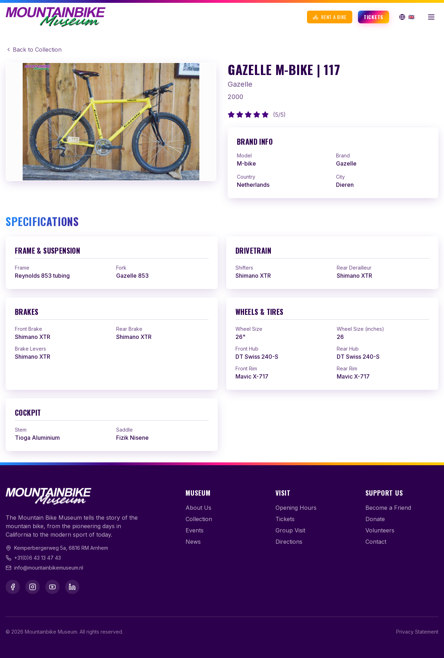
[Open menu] (431, 17)
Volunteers (379, 530)
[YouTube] (52, 587)
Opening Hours (296, 507)
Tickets (373, 17)
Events (195, 530)
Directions (288, 541)
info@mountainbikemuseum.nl (48, 568)
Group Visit (290, 530)
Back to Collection (34, 49)
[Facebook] (13, 587)
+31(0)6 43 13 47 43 (37, 558)
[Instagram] (32, 587)
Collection (199, 519)
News (193, 541)
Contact (375, 541)
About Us (198, 507)
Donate (375, 519)
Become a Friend (388, 507)
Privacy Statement (417, 632)
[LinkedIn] (72, 587)
